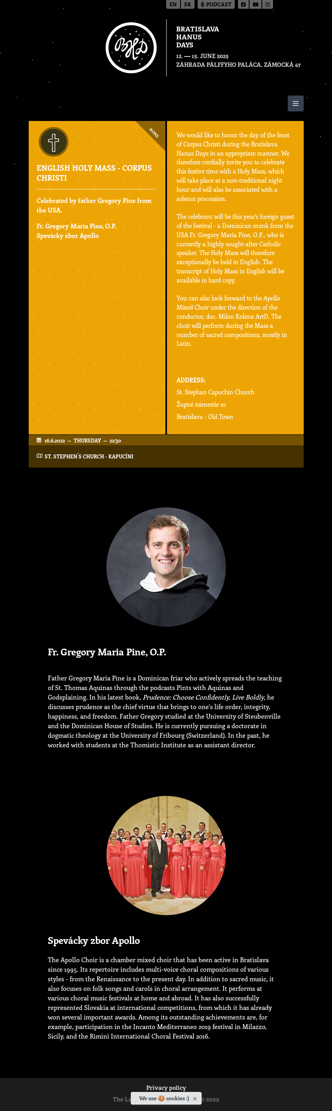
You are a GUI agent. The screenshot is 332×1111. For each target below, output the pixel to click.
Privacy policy (166, 1089)
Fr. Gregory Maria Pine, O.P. (76, 226)
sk (187, 5)
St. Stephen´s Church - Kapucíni (89, 456)
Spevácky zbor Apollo (68, 235)
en (173, 5)
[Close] (196, 1097)
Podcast (216, 5)
